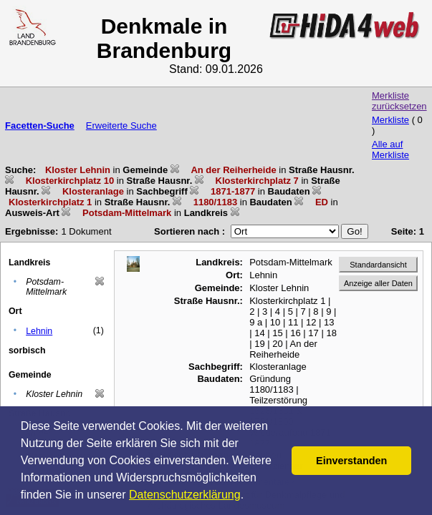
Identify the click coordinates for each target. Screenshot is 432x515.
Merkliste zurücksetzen (399, 101)
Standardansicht (378, 264)
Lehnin (39, 331)
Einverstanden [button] (351, 460)
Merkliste (390, 119)
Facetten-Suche (40, 125)
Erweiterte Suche (121, 125)
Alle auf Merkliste (390, 149)
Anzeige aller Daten (378, 283)
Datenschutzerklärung (185, 495)
